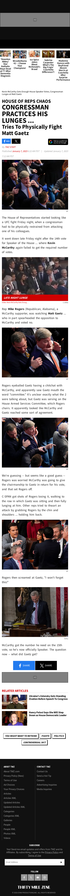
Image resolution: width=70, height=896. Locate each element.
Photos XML (10, 833)
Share (24, 666)
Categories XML (11, 816)
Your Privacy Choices (14, 789)
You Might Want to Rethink (21, 735)
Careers (40, 780)
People (7, 825)
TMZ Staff (10, 146)
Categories (9, 811)
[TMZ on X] (31, 877)
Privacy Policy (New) (14, 776)
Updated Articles (12, 802)
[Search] (65, 44)
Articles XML (10, 798)
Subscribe (61, 862)
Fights (45, 735)
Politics (59, 735)
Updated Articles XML (14, 807)
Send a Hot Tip (44, 776)
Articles (7, 793)
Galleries (8, 820)
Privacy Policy (51, 852)
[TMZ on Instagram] (44, 877)
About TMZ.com (12, 771)
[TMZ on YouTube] (38, 877)
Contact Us (42, 771)
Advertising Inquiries (47, 785)
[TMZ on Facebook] (24, 877)
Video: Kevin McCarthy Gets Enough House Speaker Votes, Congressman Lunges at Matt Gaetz (15, 302)
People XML (9, 829)
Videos (7, 838)
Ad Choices (9, 785)
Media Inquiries (44, 789)
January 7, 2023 (20, 151)
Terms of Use (10, 780)
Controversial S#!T (34, 742)
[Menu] (4, 44)
